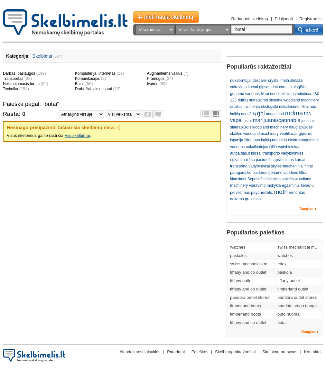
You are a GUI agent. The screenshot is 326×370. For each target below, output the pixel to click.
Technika (10, 89)
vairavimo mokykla (265, 185)
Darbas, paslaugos (19, 73)
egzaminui (291, 185)
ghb (273, 146)
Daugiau (306, 209)
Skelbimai (42, 56)
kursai (256, 153)
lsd (316, 93)
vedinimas (303, 93)
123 (233, 100)
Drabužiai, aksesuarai (93, 89)
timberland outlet (292, 289)
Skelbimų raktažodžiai (235, 351)
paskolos (238, 255)
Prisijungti (284, 18)
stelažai (296, 80)
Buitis (79, 83)
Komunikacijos (87, 78)
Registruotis (310, 18)
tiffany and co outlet (248, 272)
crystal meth (278, 80)
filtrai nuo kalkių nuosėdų (265, 140)
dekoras (237, 199)
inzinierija (252, 106)
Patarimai (176, 351)
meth (281, 191)
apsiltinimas (284, 159)
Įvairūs (152, 83)
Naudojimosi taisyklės (140, 351)
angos (271, 114)
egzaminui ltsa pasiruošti (251, 159)
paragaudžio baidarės (248, 172)
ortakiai (236, 106)
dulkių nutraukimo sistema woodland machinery (278, 100)
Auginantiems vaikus (164, 73)
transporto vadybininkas (283, 153)
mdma (294, 113)
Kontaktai (312, 351)
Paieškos (200, 351)
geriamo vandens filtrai (287, 172)
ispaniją (236, 140)
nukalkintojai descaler (248, 80)
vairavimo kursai (244, 87)
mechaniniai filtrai (298, 166)
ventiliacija (288, 133)
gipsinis (305, 133)
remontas (297, 192)
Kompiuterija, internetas (95, 73)
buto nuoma (288, 314)
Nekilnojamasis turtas (21, 83)
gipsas (264, 87)
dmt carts (279, 87)
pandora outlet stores (249, 297)
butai (281, 322)
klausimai (238, 179)
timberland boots (245, 305)
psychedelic (262, 192)
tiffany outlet (241, 280)
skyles (276, 166)
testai (247, 121)
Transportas (13, 78)
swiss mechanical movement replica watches (299, 247)
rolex (281, 263)
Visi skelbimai (77, 135)
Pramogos (155, 78)
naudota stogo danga (297, 305)
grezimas (253, 199)
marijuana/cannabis (276, 120)
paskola (284, 272)
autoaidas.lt (240, 153)
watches (238, 247)
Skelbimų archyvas (279, 351)
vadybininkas (289, 147)
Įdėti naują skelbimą (168, 17)
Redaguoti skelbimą (249, 18)
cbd (281, 114)
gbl (261, 113)
